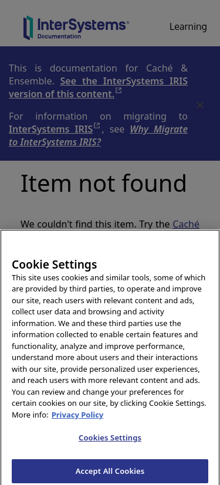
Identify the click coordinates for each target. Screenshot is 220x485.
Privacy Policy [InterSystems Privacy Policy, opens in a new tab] (78, 418)
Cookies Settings (110, 441)
